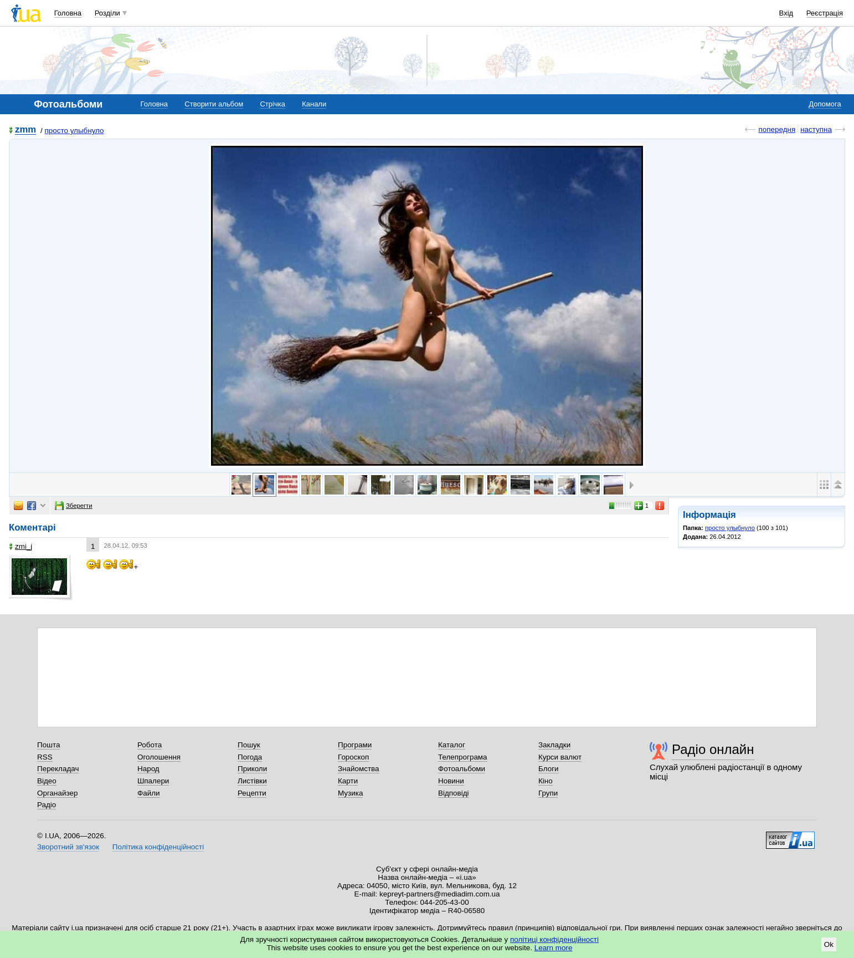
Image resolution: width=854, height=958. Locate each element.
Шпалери (153, 781)
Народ (148, 769)
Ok (829, 944)
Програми (355, 745)
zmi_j (20, 546)
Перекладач (58, 769)
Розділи (107, 13)
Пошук (249, 745)
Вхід (786, 13)
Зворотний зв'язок (68, 847)
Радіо (46, 805)
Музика (350, 793)
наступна (816, 129)
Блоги (548, 769)
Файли (148, 793)
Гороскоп (353, 757)
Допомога (825, 104)
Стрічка (272, 104)
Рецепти (252, 793)
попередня (776, 129)
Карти (348, 781)
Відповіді (453, 793)
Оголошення (159, 757)
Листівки (252, 781)
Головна (67, 13)
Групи (548, 793)
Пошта (48, 745)
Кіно (545, 781)
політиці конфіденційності (554, 939)
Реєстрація (824, 13)
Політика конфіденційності (158, 847)
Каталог (451, 745)
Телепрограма (462, 757)
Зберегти (73, 505)
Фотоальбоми (461, 769)
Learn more (553, 948)
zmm (25, 130)
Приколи (252, 769)
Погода (250, 757)
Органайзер (57, 793)
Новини (451, 781)
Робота (149, 745)
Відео (46, 781)
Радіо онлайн (713, 749)
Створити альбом (213, 104)
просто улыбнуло (74, 130)
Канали (314, 104)
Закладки (554, 745)
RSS (45, 757)
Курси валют (560, 757)
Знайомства (358, 769)
